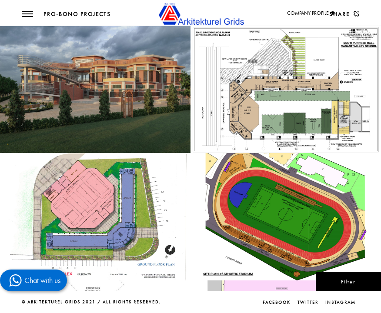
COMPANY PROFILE (308, 13)
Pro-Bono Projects (77, 14)
